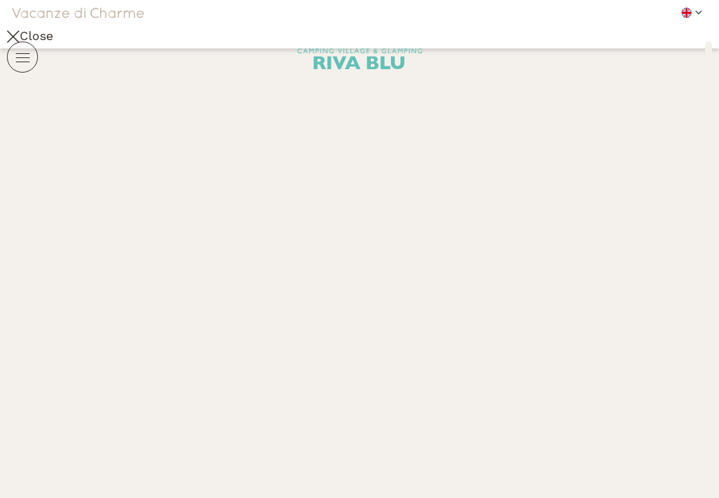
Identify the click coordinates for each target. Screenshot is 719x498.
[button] (595, 12)
